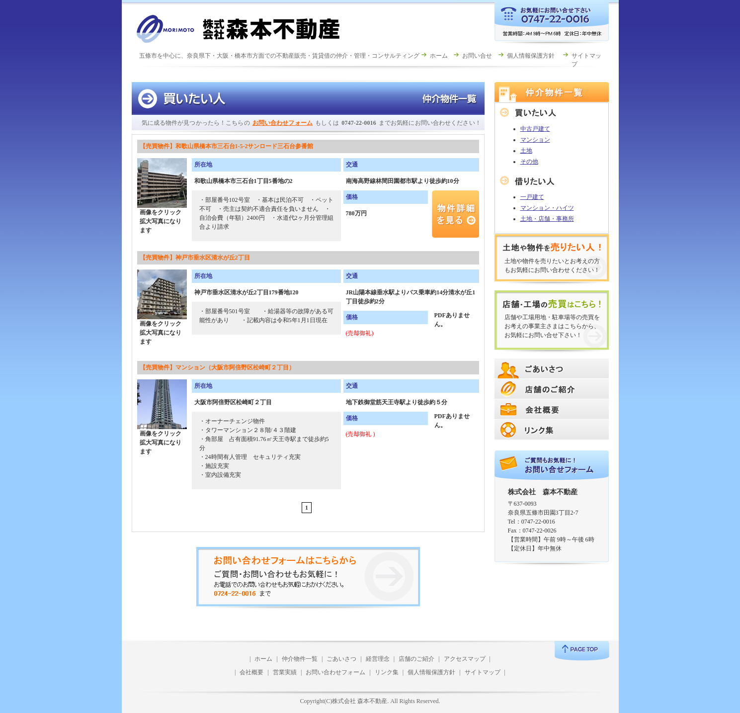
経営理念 (378, 658)
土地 (526, 150)
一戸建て (532, 196)
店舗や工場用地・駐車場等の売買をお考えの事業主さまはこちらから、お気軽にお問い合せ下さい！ (552, 326)
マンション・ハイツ (547, 207)
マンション (535, 139)
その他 (529, 161)
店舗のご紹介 (416, 658)
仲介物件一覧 (300, 658)
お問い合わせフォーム (282, 122)
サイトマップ (482, 672)
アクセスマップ (465, 658)
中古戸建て (535, 128)
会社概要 (251, 672)
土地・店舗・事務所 (547, 218)
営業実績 (285, 672)
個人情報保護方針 (531, 55)
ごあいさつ (341, 658)
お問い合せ (477, 55)
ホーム (439, 55)
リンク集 (387, 672)
